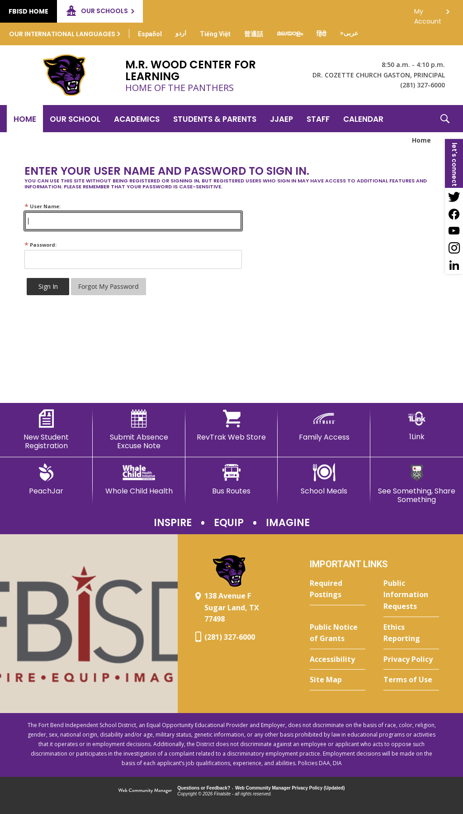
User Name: (42, 206)
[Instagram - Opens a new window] (454, 248)
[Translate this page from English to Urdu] (181, 33)
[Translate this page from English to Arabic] (349, 33)
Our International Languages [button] (62, 33)
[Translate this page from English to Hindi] (321, 33)
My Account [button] (427, 14)
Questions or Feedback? (203, 787)
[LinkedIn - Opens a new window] (454, 265)
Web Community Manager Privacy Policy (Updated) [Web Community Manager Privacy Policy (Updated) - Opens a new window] (290, 787)
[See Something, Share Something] (416, 484)
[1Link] (416, 425)
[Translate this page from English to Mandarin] (254, 33)
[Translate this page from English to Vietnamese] (215, 33)
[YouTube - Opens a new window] (454, 231)
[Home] (25, 118)
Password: (40, 245)
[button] (444, 118)
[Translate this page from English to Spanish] (149, 33)
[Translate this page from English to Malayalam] (289, 33)
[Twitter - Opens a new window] (454, 196)
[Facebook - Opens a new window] (454, 214)
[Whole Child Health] (139, 479)
